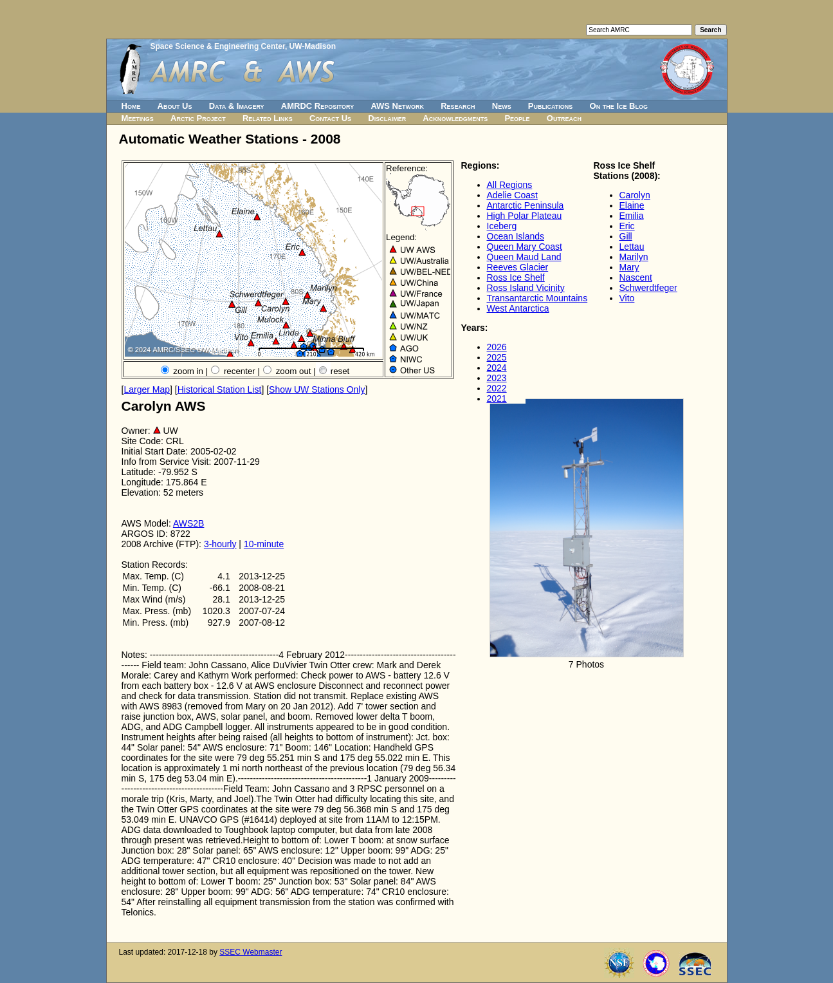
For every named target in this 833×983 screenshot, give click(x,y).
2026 (497, 347)
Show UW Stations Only (317, 389)
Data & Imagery (236, 106)
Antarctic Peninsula (525, 205)
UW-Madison (312, 46)
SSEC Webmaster (250, 952)
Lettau (632, 246)
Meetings (138, 118)
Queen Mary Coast (525, 246)
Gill (625, 236)
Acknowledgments (455, 118)
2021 (497, 398)
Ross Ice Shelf (516, 277)
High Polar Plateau (524, 216)
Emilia (631, 216)
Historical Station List (220, 389)
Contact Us (330, 118)
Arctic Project (198, 118)
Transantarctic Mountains (537, 298)
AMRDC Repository (317, 106)
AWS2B (189, 523)
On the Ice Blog (619, 106)
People (516, 118)
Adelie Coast (512, 195)
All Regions (510, 185)
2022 (497, 388)
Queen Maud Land (524, 257)
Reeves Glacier (518, 267)
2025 (497, 357)
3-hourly (220, 544)
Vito (627, 298)
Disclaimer (387, 118)
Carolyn (634, 195)
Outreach (564, 118)
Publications (550, 106)
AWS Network (397, 106)
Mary (629, 267)
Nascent (635, 277)
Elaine (632, 205)
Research (458, 106)
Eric (627, 226)
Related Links (268, 118)
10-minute (264, 544)
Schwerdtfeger (648, 288)
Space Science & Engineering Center (218, 46)
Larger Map (147, 389)
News (501, 106)
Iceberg (502, 226)
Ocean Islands (516, 236)
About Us (175, 106)
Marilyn (633, 257)
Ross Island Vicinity (526, 288)
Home (131, 106)
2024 (497, 367)
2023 (497, 378)
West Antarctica (518, 308)
